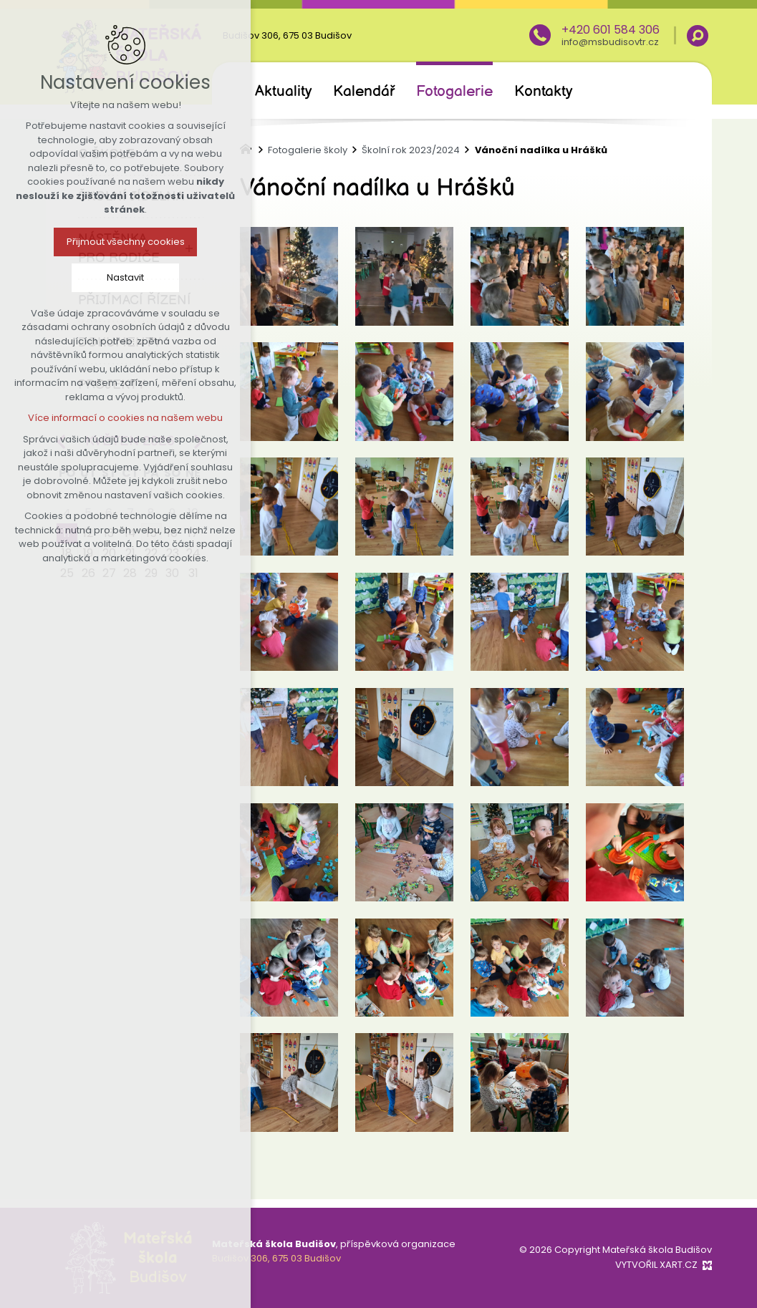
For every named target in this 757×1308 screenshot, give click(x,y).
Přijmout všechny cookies (121, 241)
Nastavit (121, 277)
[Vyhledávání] (697, 35)
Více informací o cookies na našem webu (121, 418)
